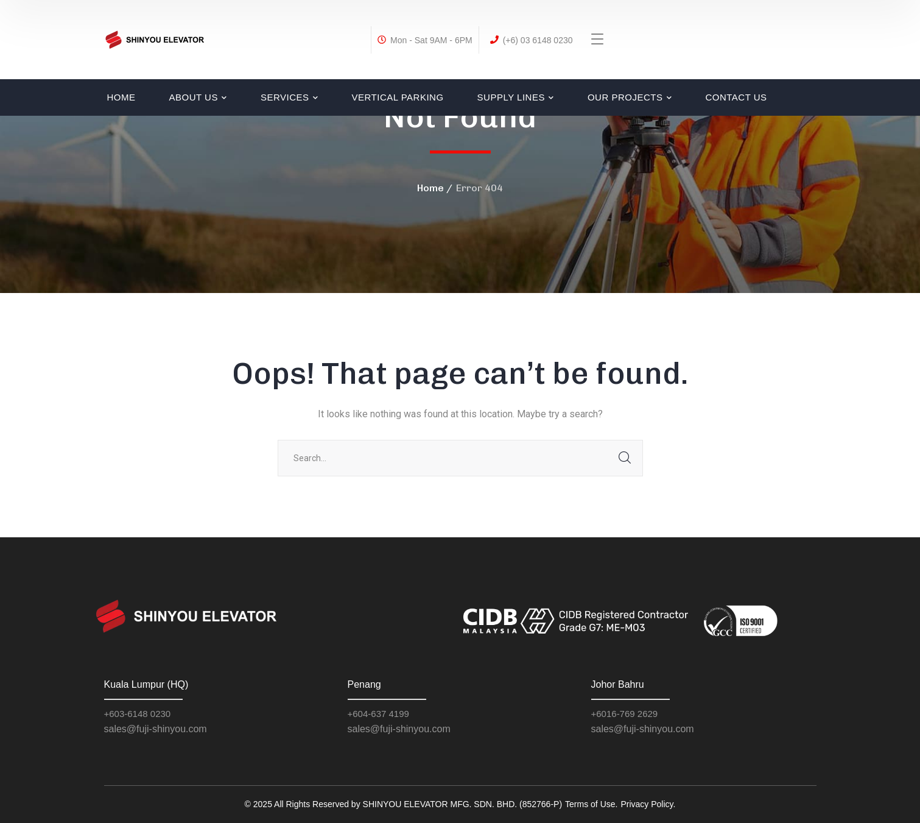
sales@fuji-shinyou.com (155, 729)
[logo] (154, 38)
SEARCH (625, 458)
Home (430, 188)
